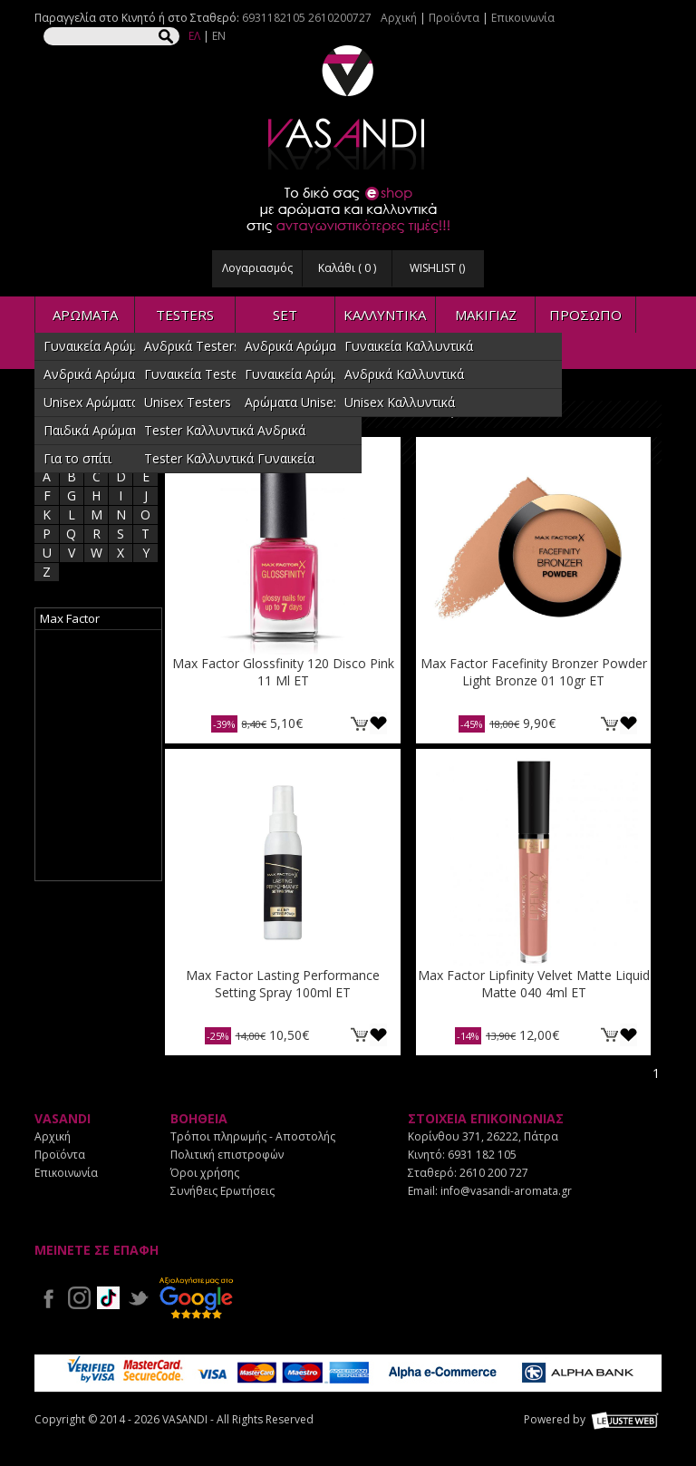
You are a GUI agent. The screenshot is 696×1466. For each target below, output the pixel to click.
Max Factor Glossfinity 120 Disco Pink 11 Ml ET (283, 672)
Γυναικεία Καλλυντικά (408, 345)
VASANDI (348, 107)
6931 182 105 (482, 1154)
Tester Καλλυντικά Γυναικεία (229, 458)
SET (285, 315)
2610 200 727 (493, 1172)
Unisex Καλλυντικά (399, 402)
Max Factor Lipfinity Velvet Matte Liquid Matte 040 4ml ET (534, 983)
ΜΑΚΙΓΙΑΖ (486, 315)
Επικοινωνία (523, 17)
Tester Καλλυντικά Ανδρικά (224, 430)
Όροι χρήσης (204, 1172)
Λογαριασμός (257, 268)
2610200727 (340, 17)
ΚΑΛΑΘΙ (359, 723)
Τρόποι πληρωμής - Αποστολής (252, 1136)
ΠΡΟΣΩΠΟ (585, 315)
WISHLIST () (437, 268)
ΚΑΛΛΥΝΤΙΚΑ (384, 315)
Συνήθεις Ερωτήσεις (222, 1191)
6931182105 (273, 17)
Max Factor (70, 618)
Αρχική (399, 17)
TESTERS (185, 315)
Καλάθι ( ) (347, 268)
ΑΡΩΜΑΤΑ (85, 315)
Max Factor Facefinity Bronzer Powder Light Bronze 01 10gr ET (533, 672)
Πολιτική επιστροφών (227, 1154)
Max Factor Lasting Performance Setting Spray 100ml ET (283, 983)
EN (219, 36)
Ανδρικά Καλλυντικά (404, 374)
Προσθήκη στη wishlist (378, 723)
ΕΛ (194, 36)
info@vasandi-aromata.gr (506, 1191)
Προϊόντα (454, 17)
